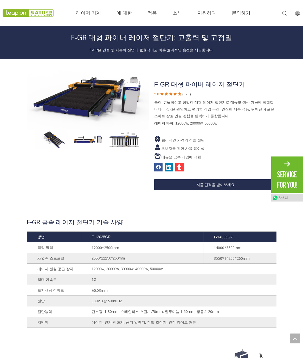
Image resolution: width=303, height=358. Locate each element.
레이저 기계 (88, 13)
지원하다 (206, 13)
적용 (152, 13)
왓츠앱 (283, 198)
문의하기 (241, 13)
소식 (177, 13)
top (295, 338)
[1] (88, 95)
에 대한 (124, 13)
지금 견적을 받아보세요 (215, 185)
